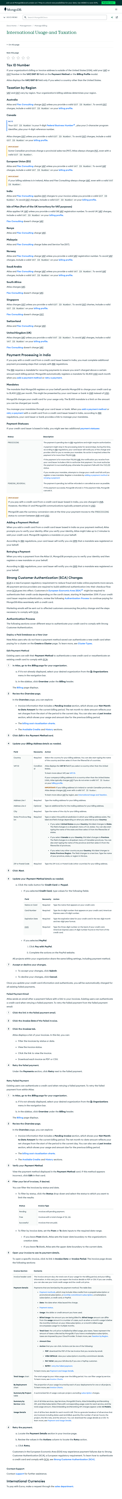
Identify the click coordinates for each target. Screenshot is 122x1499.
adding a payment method (96, 454)
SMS (75, 519)
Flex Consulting (25, 83)
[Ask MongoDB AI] (112, 17)
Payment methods (47, 1271)
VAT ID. (73, 752)
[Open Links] (116, 9)
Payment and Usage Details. (62, 1350)
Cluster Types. (85, 622)
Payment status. (46, 1286)
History (49, 708)
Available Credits (31, 708)
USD (95, 352)
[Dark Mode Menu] (117, 17)
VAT (105, 49)
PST (96, 129)
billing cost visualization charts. (38, 702)
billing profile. (66, 87)
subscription (86, 1372)
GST (9, 53)
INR (91, 372)
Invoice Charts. (56, 1358)
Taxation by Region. (100, 1315)
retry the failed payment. (62, 1345)
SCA (9, 561)
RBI (53, 342)
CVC (27, 906)
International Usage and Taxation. (92, 774)
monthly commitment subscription (78, 1274)
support (20, 1452)
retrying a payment (52, 457)
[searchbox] (65, 17)
